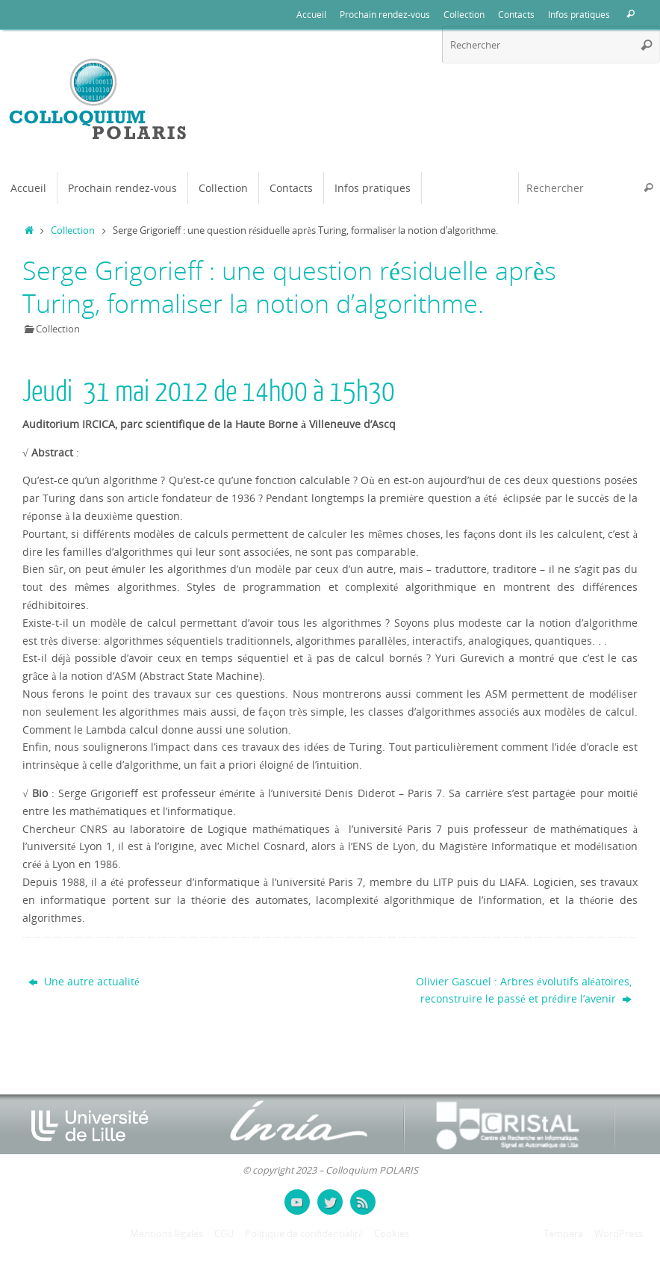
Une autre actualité (83, 981)
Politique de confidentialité (304, 1233)
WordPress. (619, 1233)
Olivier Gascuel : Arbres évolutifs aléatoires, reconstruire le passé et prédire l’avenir (523, 990)
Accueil (311, 14)
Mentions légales (167, 1233)
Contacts (516, 14)
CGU (224, 1233)
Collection (464, 14)
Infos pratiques (579, 14)
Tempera (563, 1233)
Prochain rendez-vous (385, 14)
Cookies (391, 1233)
